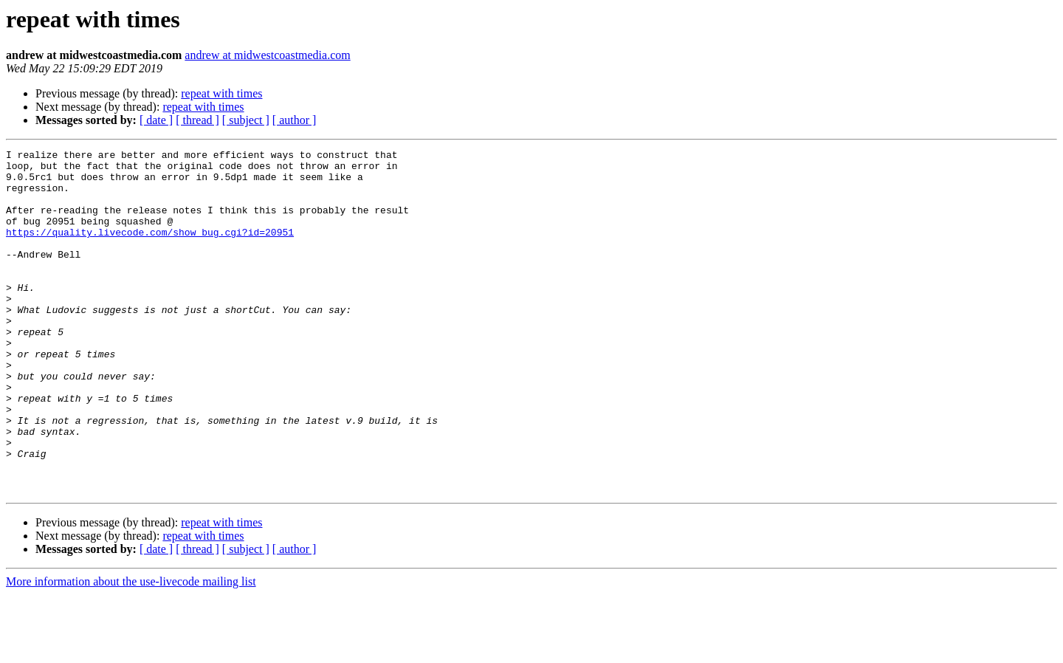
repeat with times (221, 93)
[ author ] (294, 120)
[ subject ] (245, 120)
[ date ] (156, 120)
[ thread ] (197, 120)
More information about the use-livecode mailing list (131, 650)
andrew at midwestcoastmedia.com (267, 55)
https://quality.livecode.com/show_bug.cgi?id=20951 (150, 249)
